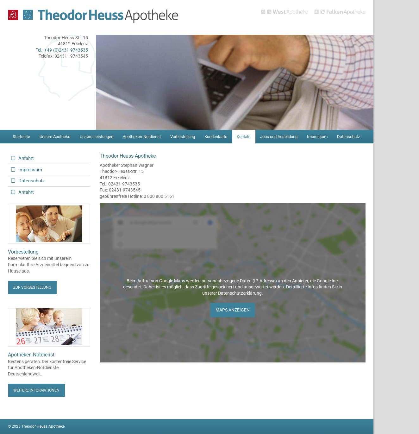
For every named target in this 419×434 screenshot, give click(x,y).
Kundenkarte (215, 136)
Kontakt (244, 136)
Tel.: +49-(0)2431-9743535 (62, 50)
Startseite (21, 136)
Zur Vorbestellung (32, 287)
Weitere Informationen (36, 390)
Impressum (317, 136)
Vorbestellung (182, 136)
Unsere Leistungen (96, 136)
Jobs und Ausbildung (278, 136)
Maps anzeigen (233, 309)
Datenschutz (348, 136)
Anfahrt (26, 158)
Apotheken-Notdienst (142, 136)
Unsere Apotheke (55, 136)
